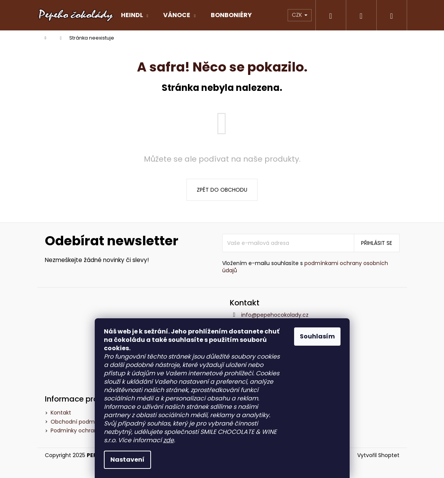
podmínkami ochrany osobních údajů (305, 266)
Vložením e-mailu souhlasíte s (305, 267)
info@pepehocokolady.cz (275, 315)
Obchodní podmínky (78, 422)
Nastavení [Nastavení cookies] (127, 459)
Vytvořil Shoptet (378, 455)
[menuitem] (134, 15)
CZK (299, 15)
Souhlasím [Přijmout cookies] (317, 336)
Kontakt (61, 412)
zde (168, 440)
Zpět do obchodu (222, 190)
